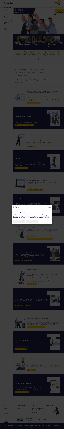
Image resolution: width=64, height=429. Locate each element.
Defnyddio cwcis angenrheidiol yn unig (19, 221)
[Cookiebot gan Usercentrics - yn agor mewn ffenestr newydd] (47, 207)
